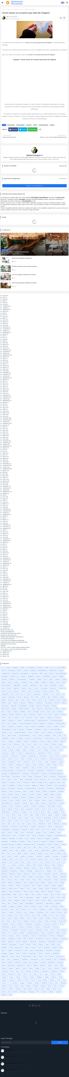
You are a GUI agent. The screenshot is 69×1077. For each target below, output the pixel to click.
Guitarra (29, 823)
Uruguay (22, 983)
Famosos (44, 803)
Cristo (33, 762)
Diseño (9, 779)
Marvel (40, 874)
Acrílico (3, 670)
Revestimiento (13, 944)
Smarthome (16, 959)
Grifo (9, 823)
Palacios (30, 900)
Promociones (5, 930)
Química (15, 933)
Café (22, 717)
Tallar (55, 965)
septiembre (6, 309)
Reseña (18, 941)
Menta (3, 879)
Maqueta (22, 871)
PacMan (4, 900)
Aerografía (15, 673)
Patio (17, 909)
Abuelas (22, 667)
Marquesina (26, 874)
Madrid (40, 865)
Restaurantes (52, 941)
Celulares (20, 738)
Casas (3, 735)
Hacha (49, 823)
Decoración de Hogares (8, 770)
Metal (28, 879)
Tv (9, 983)
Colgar (11, 750)
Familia (37, 803)
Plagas (16, 918)
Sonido (25, 962)
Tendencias (54, 971)
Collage (17, 750)
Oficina (52, 894)
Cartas (30, 732)
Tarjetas (37, 968)
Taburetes (42, 965)
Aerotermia (34, 673)
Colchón (64, 747)
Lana (46, 853)
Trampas (4, 980)
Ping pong (10, 915)
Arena (3, 688)
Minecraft (63, 879)
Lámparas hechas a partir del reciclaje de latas (14, 642)
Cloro (13, 747)
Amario (3, 682)
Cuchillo (48, 764)
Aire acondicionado (61, 673)
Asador (30, 691)
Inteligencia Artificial (29, 844)
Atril (12, 694)
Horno (45, 832)
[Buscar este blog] (26, 1042)
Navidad (62, 888)
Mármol (19, 874)
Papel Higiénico (29, 903)
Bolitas (58, 708)
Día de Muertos (16, 776)
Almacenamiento (22, 679)
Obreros (39, 894)
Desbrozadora (51, 770)
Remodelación (39, 938)
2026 (4, 295)
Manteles (48, 868)
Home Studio (29, 832)
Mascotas (55, 874)
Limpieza (4, 862)
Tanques (10, 968)
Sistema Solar (60, 956)
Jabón (40, 847)
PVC (9, 933)
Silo (46, 956)
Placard (10, 918)
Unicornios (15, 983)
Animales (51, 682)
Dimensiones (38, 776)
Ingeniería (55, 838)
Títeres (52, 974)
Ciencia (35, 744)
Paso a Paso (5, 909)
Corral (16, 759)
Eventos (50, 800)
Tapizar (31, 968)
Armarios (23, 688)
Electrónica (42, 788)
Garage (64, 815)
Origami (29, 125)
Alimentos (12, 679)
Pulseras (4, 933)
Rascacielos (50, 933)
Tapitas (24, 968)
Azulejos (4, 697)
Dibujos (30, 776)
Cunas (32, 767)
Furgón (37, 815)
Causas (54, 735)
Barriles (34, 700)
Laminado (32, 853)
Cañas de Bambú (6, 729)
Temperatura (45, 971)
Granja (53, 820)
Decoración (53, 767)
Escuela (17, 794)
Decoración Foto (21, 770)
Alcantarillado (46, 676)
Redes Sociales (43, 935)
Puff (58, 930)
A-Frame (7, 667)
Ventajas (28, 986)
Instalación (60, 841)
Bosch (43, 711)
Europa (44, 800)
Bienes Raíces (5, 706)
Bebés (64, 700)
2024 (4, 325)
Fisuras (22, 809)
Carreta (45, 729)
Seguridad (4, 953)
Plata (3, 921)
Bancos (37, 697)
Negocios (4, 891)
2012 (4, 577)
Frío (3, 815)
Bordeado (36, 711)
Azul (63, 694)
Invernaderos (5, 847)
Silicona (18, 956)
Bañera (43, 697)
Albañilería (31, 676)
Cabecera (63, 714)
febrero (5, 322)
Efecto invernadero (60, 785)
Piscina (51, 915)
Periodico (18, 912)
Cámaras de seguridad (25, 723)
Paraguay (19, 906)
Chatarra (4, 744)
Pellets (50, 909)
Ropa (11, 947)
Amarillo (64, 679)
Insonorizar (44, 841)
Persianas (31, 912)
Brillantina (19, 714)
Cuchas (34, 764)
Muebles (53, 885)
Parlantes (33, 906)
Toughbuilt (39, 977)
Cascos (34, 735)
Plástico (55, 918)
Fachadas (24, 803)
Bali (32, 697)
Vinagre (48, 989)
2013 (4, 556)
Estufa (30, 800)
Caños (14, 729)
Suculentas (60, 962)
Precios (62, 924)
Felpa (11, 806)
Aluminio (57, 679)
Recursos (33, 935)
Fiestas (3, 809)
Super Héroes (11, 965)
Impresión (4, 838)
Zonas (10, 994)
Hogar (22, 832)
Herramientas (41, 826)
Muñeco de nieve (13, 888)
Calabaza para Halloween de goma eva (12, 637)
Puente (46, 930)
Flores (43, 809)
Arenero (9, 688)
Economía (27, 785)
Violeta (3, 991)
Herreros (50, 826)
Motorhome (26, 885)
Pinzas (33, 915)
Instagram (51, 841)
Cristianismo (26, 762)
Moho (56, 882)
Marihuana (4, 874)
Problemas (30, 927)
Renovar (48, 938)
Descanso (59, 770)
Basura (58, 700)
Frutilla (13, 815)
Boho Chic (40, 708)
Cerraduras (10, 741)
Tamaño (4, 968)
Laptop (59, 853)
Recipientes (26, 935)
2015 (4, 523)
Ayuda (57, 694)
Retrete (60, 941)
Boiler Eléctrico (49, 708)
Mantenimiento (57, 868)
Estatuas (39, 797)
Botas (48, 711)
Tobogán (4, 977)
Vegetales (63, 983)
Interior (50, 844)
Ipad (25, 847)
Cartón (43, 732)
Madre (34, 865)
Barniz (23, 700)
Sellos (18, 953)
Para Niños (4, 906)
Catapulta (47, 735)
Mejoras (49, 877)
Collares (24, 750)
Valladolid (44, 983)
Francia (36, 812)
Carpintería (29, 729)
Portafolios (20, 924)
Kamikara (61, 850)
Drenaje (40, 782)
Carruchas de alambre (20, 732)
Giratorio (63, 818)
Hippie (3, 832)
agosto (5, 311)
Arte (10, 691)
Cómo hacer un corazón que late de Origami (14, 649)
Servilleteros (55, 953)
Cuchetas (40, 764)
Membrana (63, 877)
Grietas (3, 823)
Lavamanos (31, 856)
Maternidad (5, 877)
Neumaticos (18, 891)
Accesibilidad (30, 667)
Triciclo (26, 980)
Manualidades (20, 125)
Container (23, 756)
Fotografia (24, 812)
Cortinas (22, 759)
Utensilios (29, 983)
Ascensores (37, 691)
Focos (55, 809)
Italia (34, 847)
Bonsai (29, 711)
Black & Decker (6, 708)
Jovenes (30, 850)
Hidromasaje (15, 829)
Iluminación (42, 835)
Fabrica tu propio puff (7, 630)
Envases (38, 791)
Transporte (11, 980)
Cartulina (49, 732)
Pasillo (62, 906)
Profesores (56, 927)
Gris (14, 823)
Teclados (56, 968)
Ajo (18, 676)
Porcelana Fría (62, 921)
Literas (10, 862)
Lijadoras (58, 859)
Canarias (33, 726)
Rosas (39, 947)
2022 (4, 370)
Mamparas (4, 868)
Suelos (3, 965)
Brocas (26, 714)
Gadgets (50, 815)
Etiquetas (37, 800)
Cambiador (50, 723)
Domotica (4, 782)
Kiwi (8, 853)
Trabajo (47, 977)
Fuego (19, 815)
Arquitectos (53, 688)
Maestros (46, 865)
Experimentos (59, 800)
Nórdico (43, 891)
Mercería (9, 879)
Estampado (15, 797)
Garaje (3, 818)
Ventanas (42, 986)
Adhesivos (33, 670)
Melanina (55, 877)
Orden (21, 897)
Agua (46, 673)
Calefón (19, 720)
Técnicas (63, 968)
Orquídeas (45, 897)
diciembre (5, 327)
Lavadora (22, 856)
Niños (37, 891)
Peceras (35, 909)
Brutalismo (33, 714)
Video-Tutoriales (43, 125)
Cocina (44, 747)
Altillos (51, 679)
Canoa (62, 726)
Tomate (25, 977)
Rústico (4, 950)
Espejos (52, 794)
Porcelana (53, 921)
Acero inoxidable (61, 667)
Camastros (42, 723)
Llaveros (29, 862)
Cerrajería (18, 741)
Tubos (58, 980)
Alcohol (55, 676)
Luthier (3, 865)
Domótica (12, 782)
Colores (39, 750)
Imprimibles (12, 838)
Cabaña (56, 714)
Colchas (57, 747)
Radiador (22, 933)
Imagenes (49, 835)
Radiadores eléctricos (33, 933)
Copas (50, 756)
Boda (33, 708)
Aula (17, 694)
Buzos (50, 714)
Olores (3, 897)
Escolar (3, 794)
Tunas (64, 980)
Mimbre (56, 879)
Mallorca (60, 865)
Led (16, 859)
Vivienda (15, 991)
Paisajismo (17, 900)
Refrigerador (60, 935)
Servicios (47, 953)
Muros (29, 888)
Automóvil (46, 694)
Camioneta (11, 726)
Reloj (24, 938)
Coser (36, 759)
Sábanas (10, 950)
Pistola (63, 915)
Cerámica (63, 738)
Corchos (64, 756)
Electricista (20, 788)
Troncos (33, 980)
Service (41, 953)
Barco (17, 700)
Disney (21, 779)
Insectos (36, 841)
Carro (10, 732)
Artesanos (16, 691)
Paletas (37, 900)
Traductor (53, 977)
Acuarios (19, 670)
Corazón (57, 756)
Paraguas (12, 906)
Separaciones (32, 953)
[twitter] (33, 1005)
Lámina (25, 853)
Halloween (57, 823)
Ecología (19, 785)
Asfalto (44, 691)
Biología (31, 706)
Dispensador (29, 779)
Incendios (20, 838)
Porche (12, 924)
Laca (13, 853)
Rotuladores (47, 947)
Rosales (33, 947)
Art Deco (4, 691)
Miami (40, 879)
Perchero (4, 912)
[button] (63, 3)
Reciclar (18, 935)
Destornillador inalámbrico (56, 773)
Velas (10, 986)
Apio (41, 685)
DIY (49, 779)
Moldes (62, 882)
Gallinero (57, 815)
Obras (33, 894)
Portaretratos (29, 924)
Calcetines (58, 717)
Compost (12, 753)
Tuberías (52, 980)
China (23, 744)
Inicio (3, 9)
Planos (29, 918)
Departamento (41, 770)
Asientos (51, 691)
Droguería (51, 782)
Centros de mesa (49, 738)
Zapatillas (58, 991)
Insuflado (19, 844)
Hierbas (32, 829)
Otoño (52, 897)
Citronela (53, 744)
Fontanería (16, 812)
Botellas (60, 711)
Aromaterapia (44, 688)
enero (4, 302)
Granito (48, 820)
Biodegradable (23, 706)
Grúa (18, 823)
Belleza (16, 703)
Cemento (27, 738)
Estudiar (18, 800)
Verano (49, 986)
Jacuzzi (46, 847)
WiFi (38, 991)
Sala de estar (18, 950)
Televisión (36, 971)
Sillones (41, 956)
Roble (47, 944)
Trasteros (19, 980)
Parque (40, 906)
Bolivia (64, 708)
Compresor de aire (30, 753)
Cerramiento (34, 741)
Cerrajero (25, 741)
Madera (28, 865)
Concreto (56, 753)
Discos (3, 779)
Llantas (22, 862)
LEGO (21, 859)
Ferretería (33, 806)
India (26, 838)
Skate (3, 959)
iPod (29, 847)
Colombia (31, 750)
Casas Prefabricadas (24, 735)
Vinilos (54, 989)
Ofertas (46, 894)
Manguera (26, 868)
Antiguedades (16, 685)
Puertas (52, 930)
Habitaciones (42, 823)
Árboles (61, 685)
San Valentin (49, 950)
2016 (4, 507)
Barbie (62, 697)
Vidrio (42, 989)
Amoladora (24, 682)
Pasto (11, 909)
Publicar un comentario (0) (34, 186)
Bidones (64, 703)
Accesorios (39, 667)
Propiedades (14, 930)
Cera (57, 738)
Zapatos (4, 994)
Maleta (54, 865)
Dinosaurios (53, 776)
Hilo (48, 829)
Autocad (28, 694)
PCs (29, 909)
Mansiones (34, 868)
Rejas (19, 938)
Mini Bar (4, 882)
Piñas (38, 915)
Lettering (32, 859)
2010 (4, 623)
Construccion (5, 756)
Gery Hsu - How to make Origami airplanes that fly (15, 647)
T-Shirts (28, 965)
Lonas (41, 862)
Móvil (33, 885)
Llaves (35, 862)
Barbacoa (55, 697)
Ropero (27, 947)
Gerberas (38, 818)
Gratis (59, 820)
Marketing (12, 874)
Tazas (43, 968)
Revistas (28, 944)
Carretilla (4, 732)
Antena (64, 682)
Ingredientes (5, 841)
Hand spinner (5, 826)
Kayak (3, 853)
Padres (10, 900)
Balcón (19, 697)
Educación (49, 785)
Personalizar (40, 912)
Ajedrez (12, 676)
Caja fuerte (29, 717)
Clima (8, 747)
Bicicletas (57, 703)
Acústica (26, 670)
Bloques (14, 708)
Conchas (49, 753)
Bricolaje (11, 714)
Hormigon (38, 832)
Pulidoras (63, 930)
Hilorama (54, 829)
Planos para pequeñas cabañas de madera (24, 282)
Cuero (60, 764)
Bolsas (3, 711)
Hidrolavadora (58, 826)
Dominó (64, 779)
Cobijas (32, 747)
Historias (9, 832)
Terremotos (11, 974)
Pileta (3, 915)
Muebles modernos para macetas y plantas (24, 266)
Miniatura (10, 882)
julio (4, 313)
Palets (43, 900)
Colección (4, 750)
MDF (11, 877)
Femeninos (18, 806)
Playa (14, 921)
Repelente (64, 938)
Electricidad (11, 788)
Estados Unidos (6, 797)
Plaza (19, 921)
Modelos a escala (33, 882)
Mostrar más (63, 166)
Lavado (16, 856)
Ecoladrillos (12, 785)
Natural (47, 888)
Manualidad (11, 125)
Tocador (11, 977)
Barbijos (4, 700)
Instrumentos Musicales (8, 844)
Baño (49, 697)
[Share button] (40, 129)
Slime (8, 959)
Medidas (30, 877)
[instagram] (39, 1005)
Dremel (34, 782)
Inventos (63, 844)
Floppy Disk (30, 809)
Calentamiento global (56, 720)
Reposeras (11, 941)
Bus (45, 714)
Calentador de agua (29, 720)
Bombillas (23, 711)
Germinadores (47, 818)
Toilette (18, 977)
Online (16, 897)
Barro (46, 700)
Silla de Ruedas (27, 956)
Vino (59, 989)
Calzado (14, 723)
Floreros (37, 809)
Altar (45, 679)
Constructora (14, 756)
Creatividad (11, 762)
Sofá (42, 959)
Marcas (60, 871)
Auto (22, 694)
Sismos (52, 956)
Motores (18, 885)
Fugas (31, 815)
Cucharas (27, 764)
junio (4, 297)
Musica (35, 888)
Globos (16, 820)
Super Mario (20, 965)
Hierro (38, 829)
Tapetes (17, 968)
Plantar (35, 918)
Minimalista (18, 882)
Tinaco (35, 974)
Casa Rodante (58, 732)
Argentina (16, 688)
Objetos (27, 894)
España (46, 794)
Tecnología (5, 971)
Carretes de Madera (55, 729)
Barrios (40, 700)
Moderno (43, 882)
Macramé (21, 865)
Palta (9, 903)
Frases (49, 812)
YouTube (43, 991)
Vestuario (18, 989)
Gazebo (26, 818)
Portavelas (47, 924)
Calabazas (49, 717)
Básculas (52, 700)
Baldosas (26, 697)
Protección (23, 930)
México (34, 879)
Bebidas (4, 703)
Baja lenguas (12, 697)
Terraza (4, 974)
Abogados (15, 667)
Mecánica (17, 877)
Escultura (24, 794)
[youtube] (36, 1005)
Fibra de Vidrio (51, 806)
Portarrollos (38, 924)
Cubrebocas (19, 764)
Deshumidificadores (15, 773)
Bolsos (9, 711)
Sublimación (51, 962)
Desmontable (35, 773)
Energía (31, 791)
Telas (22, 971)
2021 (4, 393)
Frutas (7, 815)
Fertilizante (42, 806)
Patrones (23, 909)
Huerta (59, 832)
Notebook (50, 891)
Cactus (10, 717)
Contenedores (43, 756)
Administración (42, 670)
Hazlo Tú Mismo (24, 826)
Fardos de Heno (53, 803)
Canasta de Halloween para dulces (11, 633)
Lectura (11, 859)
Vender (16, 986)
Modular (50, 882)
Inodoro (29, 841)
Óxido (63, 897)
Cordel (3, 759)
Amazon (10, 682)
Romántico (4, 947)
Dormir (18, 782)
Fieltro (59, 806)
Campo (26, 726)
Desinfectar (25, 773)
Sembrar (24, 953)
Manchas (11, 868)
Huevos (15, 835)
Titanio (46, 974)
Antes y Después (6, 685)
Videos (8, 9)
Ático (57, 691)
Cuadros (61, 762)
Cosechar (29, 759)
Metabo (22, 879)
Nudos (15, 894)
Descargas (4, 773)
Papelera (58, 903)
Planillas (22, 918)
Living (16, 862)
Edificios (42, 785)
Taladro (50, 965)
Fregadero (56, 812)
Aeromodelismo (24, 673)
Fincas (16, 809)
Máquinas (49, 871)
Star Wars (43, 962)
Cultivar (11, 767)
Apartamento (33, 685)
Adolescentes (52, 670)
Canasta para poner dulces (8, 644)
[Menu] (2, 3)
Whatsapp (33, 129)
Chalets (55, 741)
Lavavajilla (64, 856)
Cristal (18, 762)
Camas (35, 723)
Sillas (34, 956)
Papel (35, 125)
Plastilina (62, 918)
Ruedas (55, 947)
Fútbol (43, 815)
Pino (16, 915)
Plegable (26, 921)
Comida (60, 750)
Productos (38, 927)
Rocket (53, 944)
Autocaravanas (37, 694)
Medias (24, 877)
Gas (8, 818)
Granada (41, 820)
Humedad (21, 835)
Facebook (14, 129)
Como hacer (5, 753)
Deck (46, 767)
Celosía (13, 738)
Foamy (49, 809)
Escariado (61, 791)
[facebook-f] (30, 1005)
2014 (4, 537)
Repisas (4, 941)
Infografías (47, 838)
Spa (30, 962)
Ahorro (51, 673)
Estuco (11, 800)
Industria (32, 838)
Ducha (58, 782)
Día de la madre (6, 776)
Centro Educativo (37, 738)
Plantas (41, 918)
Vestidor (4, 989)
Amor (31, 682)
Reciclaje (10, 935)
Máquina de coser (39, 871)
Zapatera (50, 991)
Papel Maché (39, 903)
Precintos (54, 924)
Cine (40, 744)
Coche (38, 747)
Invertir (13, 847)
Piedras (60, 912)
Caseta (40, 735)
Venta (22, 986)
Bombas (15, 711)
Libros (46, 859)
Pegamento (43, 909)
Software (48, 959)
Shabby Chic (5, 956)
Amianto (16, 682)
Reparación (56, 938)
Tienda (19, 974)
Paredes (26, 906)
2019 (4, 439)
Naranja (41, 888)
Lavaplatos (47, 856)
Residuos (25, 941)
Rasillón (58, 933)
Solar (55, 959)
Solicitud (9, 962)
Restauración (42, 941)
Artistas (23, 691)
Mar (55, 871)
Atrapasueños (5, 694)
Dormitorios (26, 782)
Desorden (43, 773)
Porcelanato (5, 924)
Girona (3, 820)
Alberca (38, 676)
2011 (4, 600)
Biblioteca (31, 703)
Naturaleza (55, 888)
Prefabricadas (5, 927)
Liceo (51, 859)
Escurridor (31, 794)
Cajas (36, 717)
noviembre (6, 306)
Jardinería (4, 850)
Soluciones (18, 962)
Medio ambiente (39, 877)
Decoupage (31, 770)
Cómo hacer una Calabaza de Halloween (12, 640)
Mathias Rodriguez (33, 155)
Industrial (39, 838)
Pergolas (11, 912)
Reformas (52, 935)
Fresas (62, 812)
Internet (56, 844)
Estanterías (31, 797)
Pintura (27, 915)
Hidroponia (24, 829)
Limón (64, 859)
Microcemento (48, 879)
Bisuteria (54, 706)
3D (2, 667)
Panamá (15, 903)
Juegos (37, 850)
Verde (55, 986)
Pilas (65, 912)
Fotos (30, 812)
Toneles (31, 977)
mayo (4, 299)
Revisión (21, 944)
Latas (3, 856)
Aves (52, 694)
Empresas (4, 791)
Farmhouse (4, 806)
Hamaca (64, 823)
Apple (46, 685)
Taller (61, 965)
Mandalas (18, 868)
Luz (9, 865)
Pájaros (24, 900)
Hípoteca (61, 829)
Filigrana (3, 645)
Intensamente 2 (41, 844)
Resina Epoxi (33, 941)
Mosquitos (11, 885)
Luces (58, 862)
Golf (22, 820)
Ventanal (35, 986)
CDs (64, 735)
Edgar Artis (35, 785)
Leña (26, 859)
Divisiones (43, 779)
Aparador (25, 685)
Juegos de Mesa (45, 850)
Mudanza (39, 885)
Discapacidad (62, 776)
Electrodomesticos (31, 788)
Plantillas (48, 918)
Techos (49, 968)
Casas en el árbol (11, 735)
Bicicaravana (48, 703)
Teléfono (28, 971)
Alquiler (39, 679)
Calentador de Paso (42, 720)
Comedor (53, 750)
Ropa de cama (19, 947)
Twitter (24, 129)
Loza (53, 862)
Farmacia (61, 803)
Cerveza (42, 741)
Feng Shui (26, 806)
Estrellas (58, 797)
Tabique (35, 965)
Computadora (41, 753)
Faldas (31, 803)
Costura (4, 762)
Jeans (16, 850)
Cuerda (55, 764)
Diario (24, 776)
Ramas (43, 933)
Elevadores (50, 788)
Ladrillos (19, 853)
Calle (3, 723)
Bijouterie (14, 706)
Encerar (11, 791)
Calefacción (11, 720)
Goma (27, 820)
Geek (32, 818)
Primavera (21, 927)
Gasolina (14, 818)
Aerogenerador (6, 673)
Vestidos (10, 989)
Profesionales (46, 927)
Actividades (11, 670)
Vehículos (4, 986)
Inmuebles (22, 841)
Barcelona (11, 700)
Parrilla (46, 906)
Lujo (64, 862)
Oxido (57, 897)
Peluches (57, 909)
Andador (37, 682)
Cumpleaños (25, 767)
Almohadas (32, 679)
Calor (8, 723)
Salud (31, 950)
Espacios (39, 794)
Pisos (57, 915)
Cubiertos (10, 764)
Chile (10, 744)
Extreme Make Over (7, 803)
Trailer (60, 977)
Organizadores (30, 897)
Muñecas (4, 888)
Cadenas (16, 717)
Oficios (58, 894)
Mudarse (46, 885)
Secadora (57, 950)
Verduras (61, 986)
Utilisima (37, 983)
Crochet (39, 762)
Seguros (11, 953)
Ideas (28, 835)
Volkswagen (23, 991)
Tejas (11, 971)
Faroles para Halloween (7, 631)
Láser (64, 853)
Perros (25, 912)
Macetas (14, 865)
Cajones (42, 717)
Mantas (41, 868)
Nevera (26, 891)
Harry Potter (14, 826)
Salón (25, 950)
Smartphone (24, 959)
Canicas (49, 726)
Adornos (61, 670)
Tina (30, 974)
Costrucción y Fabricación (56, 759)
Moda (25, 882)
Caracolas (21, 729)
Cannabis (55, 726)
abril (4, 300)
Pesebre (53, 912)
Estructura (4, 800)
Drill (46, 782)
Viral (9, 991)
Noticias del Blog (6, 894)
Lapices (52, 853)
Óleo (64, 894)
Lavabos (9, 856)
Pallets (3, 903)
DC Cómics (40, 767)
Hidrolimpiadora (6, 829)
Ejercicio (4, 788)
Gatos (20, 818)
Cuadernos (54, 762)
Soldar (3, 962)
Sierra (12, 956)
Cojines (50, 747)
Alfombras (4, 679)
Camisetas (19, 726)
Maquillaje (30, 871)
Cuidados (4, 767)
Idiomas (34, 835)
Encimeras (18, 791)
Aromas (36, 688)
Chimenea (16, 744)
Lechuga (4, 859)
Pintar (21, 915)
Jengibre (23, 850)
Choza (28, 744)
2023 (4, 348)
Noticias (58, 891)
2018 (4, 462)
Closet (20, 747)
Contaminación (32, 756)
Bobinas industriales (24, 708)
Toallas (59, 974)
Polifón (46, 921)
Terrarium (62, 971)
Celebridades (5, 738)
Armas (30, 688)
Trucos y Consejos (42, 980)
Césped (49, 741)
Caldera (4, 720)
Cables (3, 717)
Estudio (24, 800)
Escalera (45, 791)
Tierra (24, 974)
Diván (36, 779)
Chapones (62, 741)
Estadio (59, 794)
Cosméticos (43, 759)
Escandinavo (53, 791)
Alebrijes (61, 676)
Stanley (36, 962)
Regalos (4, 938)
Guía (23, 823)
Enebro (25, 791)
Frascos (43, 812)
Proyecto (31, 930)
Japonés (52, 847)
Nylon (20, 894)
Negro (10, 891)
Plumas (40, 921)
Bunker (40, 714)
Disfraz (15, 779)
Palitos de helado (59, 900)
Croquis (46, 762)
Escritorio (10, 794)
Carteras (36, 732)
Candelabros (41, 726)
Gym (35, 823)
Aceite (47, 667)
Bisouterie (47, 706)
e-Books (4, 785)
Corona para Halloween (7, 638)
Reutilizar (4, 944)
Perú (47, 912)
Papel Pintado (49, 903)
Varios (51, 983)
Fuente (26, 815)
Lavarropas (56, 856)
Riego (35, 944)
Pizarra (3, 918)
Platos (8, 921)
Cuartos (4, 764)
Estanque (23, 797)
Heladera (33, 826)
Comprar (20, 753)
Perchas (64, 909)
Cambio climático (60, 723)
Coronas (10, 759)
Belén (9, 703)
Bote (54, 711)
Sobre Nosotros (34, 959)
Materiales (63, 874)
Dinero (45, 776)
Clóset (26, 747)
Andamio (44, 682)
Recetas (4, 935)
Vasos (56, 983)
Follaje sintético (6, 812)
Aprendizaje (53, 685)
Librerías (40, 859)
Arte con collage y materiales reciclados (24, 274)
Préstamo (14, 927)
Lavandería (39, 856)
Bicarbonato (39, 703)
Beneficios (23, 703)
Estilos (45, 797)
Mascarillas (47, 874)
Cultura (18, 767)
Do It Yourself (56, 779)
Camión (4, 726)
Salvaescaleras (39, 950)
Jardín (59, 847)
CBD (60, 735)
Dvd (64, 782)
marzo (4, 320)
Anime (57, 682)
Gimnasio (56, 818)
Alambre (23, 676)
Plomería (33, 921)
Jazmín (11, 850)
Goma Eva (33, 820)
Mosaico (4, 885)
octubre (5, 307)
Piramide (45, 915)
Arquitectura (62, 688)
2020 (4, 416)
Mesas (16, 879)
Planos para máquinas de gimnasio (22, 258)
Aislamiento (5, 676)
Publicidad (39, 930)
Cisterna (46, 744)
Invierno (19, 847)
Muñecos (22, 888)
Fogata (61, 809)
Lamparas (40, 853)
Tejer (16, 971)
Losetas (47, 862)
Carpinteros (38, 729)
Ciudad (60, 744)
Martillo (34, 874)
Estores (52, 797)
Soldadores (62, 959)
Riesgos (41, 944)
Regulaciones (12, 938)
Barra (28, 700)
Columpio (46, 750)
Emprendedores (60, 788)
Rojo (59, 944)
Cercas (3, 741)
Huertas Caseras (6, 835)
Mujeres (60, 885)
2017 (4, 484)
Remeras (31, 938)
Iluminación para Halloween (9, 635)
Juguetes (54, 850)
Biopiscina (39, 706)
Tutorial (4, 983)
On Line (10, 897)
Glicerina (9, 820)
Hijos (43, 829)
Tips (40, 974)
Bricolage (4, 714)
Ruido (60, 947)
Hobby (16, 832)
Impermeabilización (60, 835)
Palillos (50, 900)
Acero (52, 667)
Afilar (41, 673)
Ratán (64, 933)
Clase (3, 747)
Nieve (31, 891)
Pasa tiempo (54, 906)
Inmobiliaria (14, 841)
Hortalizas (52, 832)
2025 (4, 304)
